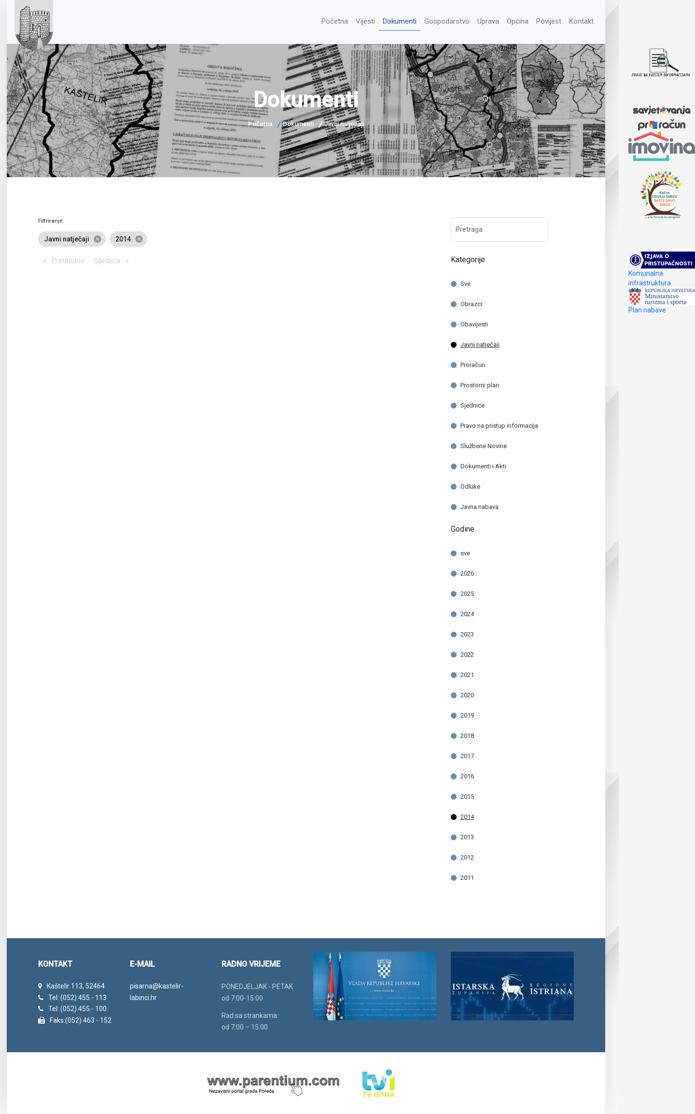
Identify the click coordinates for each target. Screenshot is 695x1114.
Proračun (472, 362)
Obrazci (471, 301)
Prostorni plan (479, 382)
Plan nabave (647, 310)
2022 (467, 652)
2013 (467, 834)
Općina (513, 20)
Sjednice (472, 403)
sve (465, 550)
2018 (467, 733)
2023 (467, 631)
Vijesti (352, 20)
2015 (467, 794)
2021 (467, 672)
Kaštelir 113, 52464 (76, 983)
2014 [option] (128, 236)
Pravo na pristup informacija (499, 423)
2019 (467, 713)
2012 (467, 855)
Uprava (482, 20)
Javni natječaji (480, 342)
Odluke (470, 484)
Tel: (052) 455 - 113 (77, 995)
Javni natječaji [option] (72, 236)
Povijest (546, 20)
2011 (467, 875)
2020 (467, 692)
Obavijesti (474, 321)
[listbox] (237, 236)
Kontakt (581, 20)
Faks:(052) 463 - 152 (80, 1018)
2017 (467, 753)
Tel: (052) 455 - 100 (77, 1007)
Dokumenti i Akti (483, 463)
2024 (467, 611)
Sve (465, 281)
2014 (467, 814)
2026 (467, 571)
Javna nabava (479, 504)
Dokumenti (389, 20)
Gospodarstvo (439, 20)
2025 (467, 591)
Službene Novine (483, 443)
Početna (320, 20)
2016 (467, 773)
